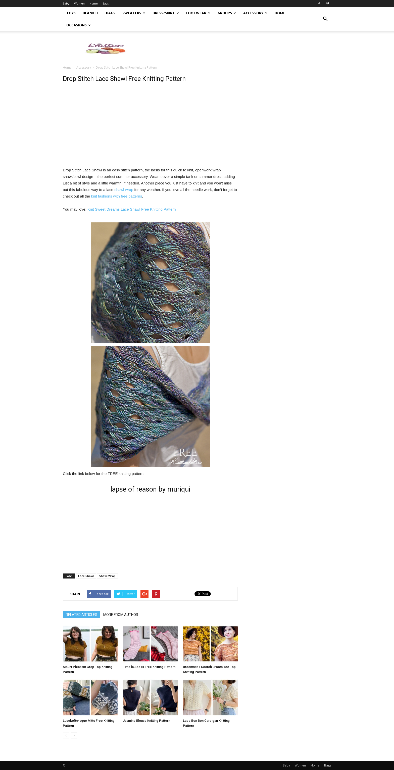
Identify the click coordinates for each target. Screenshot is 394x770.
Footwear (198, 13)
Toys (71, 13)
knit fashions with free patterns (116, 196)
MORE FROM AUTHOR (120, 615)
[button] (325, 19)
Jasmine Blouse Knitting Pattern (146, 721)
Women (79, 3)
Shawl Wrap (107, 576)
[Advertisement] (239, 48)
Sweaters (133, 13)
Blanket (91, 13)
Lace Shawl (86, 576)
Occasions (78, 25)
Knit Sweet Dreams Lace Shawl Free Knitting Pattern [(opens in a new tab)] (131, 209)
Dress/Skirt (166, 13)
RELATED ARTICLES (81, 615)
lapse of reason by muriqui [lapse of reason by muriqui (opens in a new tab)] (150, 489)
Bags (106, 3)
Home (93, 3)
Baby (66, 3)
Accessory (255, 13)
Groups (227, 13)
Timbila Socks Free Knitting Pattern (149, 667)
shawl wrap (123, 189)
